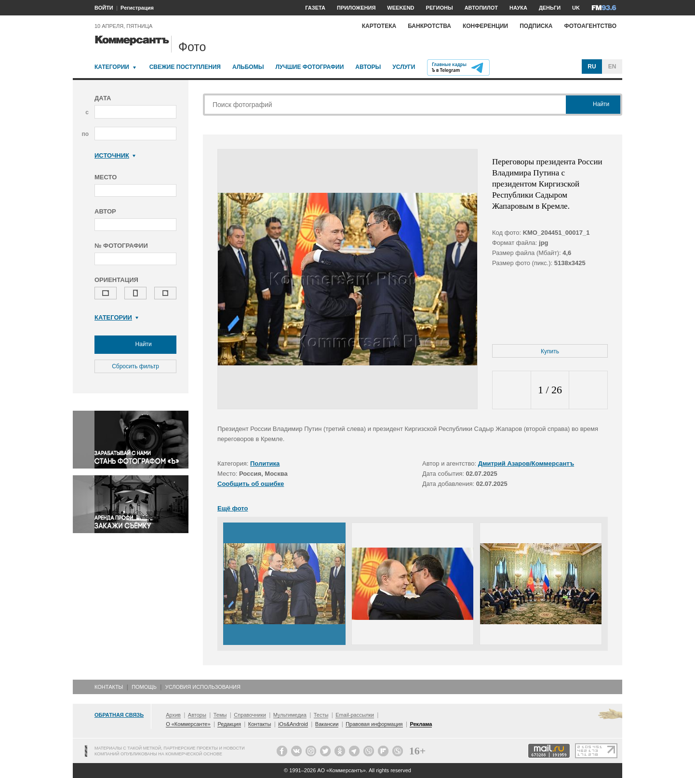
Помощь (144, 687)
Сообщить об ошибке (250, 483)
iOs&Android (293, 724)
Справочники (250, 715)
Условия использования (203, 687)
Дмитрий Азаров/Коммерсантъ (526, 463)
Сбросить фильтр (135, 366)
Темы (220, 715)
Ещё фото (232, 508)
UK (576, 8)
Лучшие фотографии (309, 67)
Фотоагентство (590, 26)
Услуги (403, 67)
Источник (114, 155)
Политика (265, 463)
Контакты (108, 687)
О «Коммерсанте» (188, 724)
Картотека (379, 26)
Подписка (536, 26)
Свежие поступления (185, 67)
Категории (111, 67)
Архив (173, 715)
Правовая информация (374, 724)
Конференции (485, 26)
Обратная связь (119, 715)
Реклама (421, 724)
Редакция (229, 724)
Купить (550, 351)
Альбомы (248, 67)
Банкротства (429, 26)
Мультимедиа (290, 715)
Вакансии (327, 724)
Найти (135, 344)
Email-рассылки (354, 715)
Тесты (321, 715)
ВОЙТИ (103, 8)
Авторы (368, 67)
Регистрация (137, 8)
